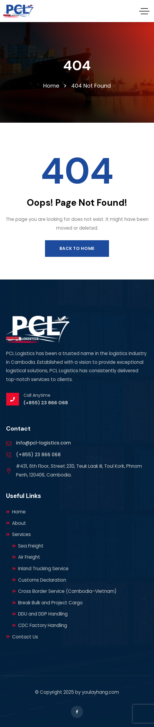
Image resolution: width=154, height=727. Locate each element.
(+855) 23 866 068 (38, 454)
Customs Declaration (39, 580)
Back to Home (77, 248)
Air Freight (26, 557)
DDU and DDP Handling (40, 614)
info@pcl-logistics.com (43, 443)
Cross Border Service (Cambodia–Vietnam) (64, 591)
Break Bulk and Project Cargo (47, 602)
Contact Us (22, 637)
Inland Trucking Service (40, 568)
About (16, 523)
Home (16, 512)
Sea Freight (27, 546)
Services (18, 534)
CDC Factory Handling (39, 625)
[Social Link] (77, 712)
